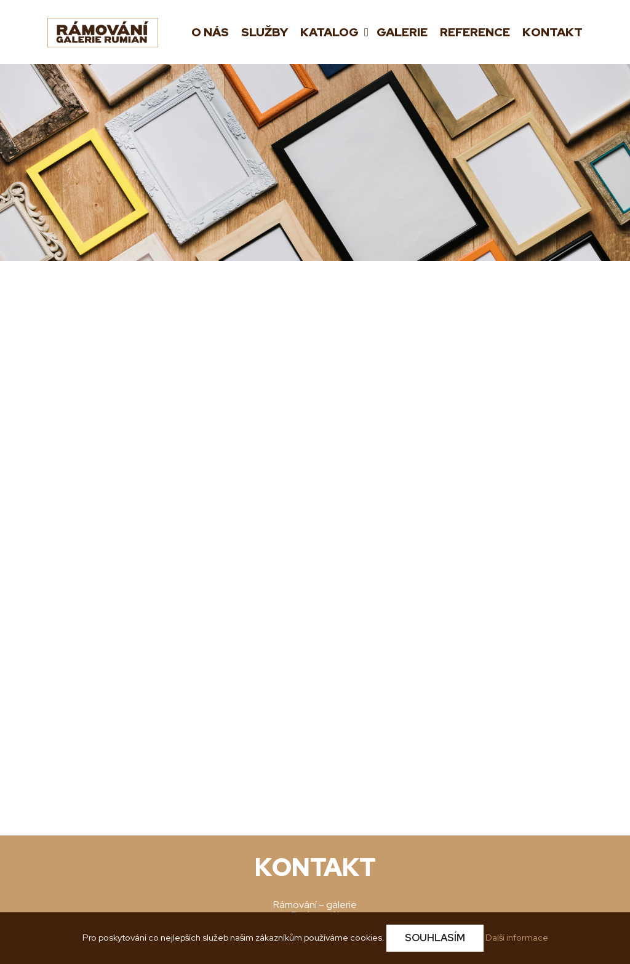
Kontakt (552, 32)
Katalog (330, 32)
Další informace (516, 937)
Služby (264, 32)
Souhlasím (435, 937)
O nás (210, 32)
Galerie (402, 32)
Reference (475, 32)
